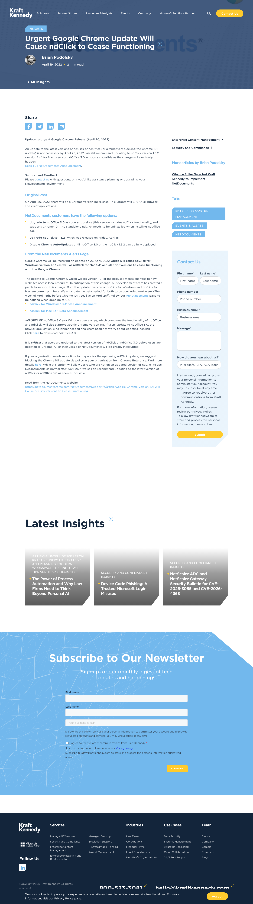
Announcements (137, 295)
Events (125, 13)
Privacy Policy (201, 411)
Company (144, 13)
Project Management (101, 852)
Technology (65, 567)
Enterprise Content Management (196, 139)
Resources (208, 852)
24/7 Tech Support (175, 857)
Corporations (134, 841)
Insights (68, 571)
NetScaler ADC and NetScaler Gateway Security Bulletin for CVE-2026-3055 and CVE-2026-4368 (196, 583)
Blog (204, 857)
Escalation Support (100, 841)
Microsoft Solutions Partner (177, 13)
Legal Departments (138, 852)
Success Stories (67, 13)
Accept (217, 896)
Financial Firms (135, 846)
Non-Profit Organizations (141, 857)
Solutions (43, 13)
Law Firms (132, 836)
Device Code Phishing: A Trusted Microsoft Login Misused (124, 588)
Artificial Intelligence (52, 556)
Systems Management (177, 841)
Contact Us (229, 13)
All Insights (40, 82)
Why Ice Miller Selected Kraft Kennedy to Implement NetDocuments (193, 178)
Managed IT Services (62, 836)
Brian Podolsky (57, 57)
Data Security (172, 836)
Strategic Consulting (176, 846)
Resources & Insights (99, 13)
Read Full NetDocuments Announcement (53, 165)
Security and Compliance (190, 147)
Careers (206, 846)
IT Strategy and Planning (103, 846)
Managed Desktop (100, 836)
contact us (42, 179)
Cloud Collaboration (176, 852)
